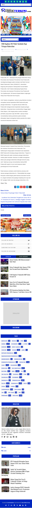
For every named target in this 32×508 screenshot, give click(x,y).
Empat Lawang (16, 347)
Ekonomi (4, 347)
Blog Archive (24, 257)
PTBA (25, 374)
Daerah (4, 344)
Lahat (3, 365)
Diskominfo (14, 344)
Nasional (4, 371)
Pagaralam (5, 377)
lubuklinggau (5, 389)
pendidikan (5, 395)
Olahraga (16, 374)
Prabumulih (14, 383)
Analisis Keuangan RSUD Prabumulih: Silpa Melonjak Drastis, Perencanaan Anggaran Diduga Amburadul (20, 490)
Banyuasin (4, 341)
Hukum (14, 350)
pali (20, 392)
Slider (4, 451)
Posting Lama (27, 216)
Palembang (15, 377)
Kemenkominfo (6, 359)
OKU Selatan (5, 374)
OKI (22, 371)
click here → (10, 434)
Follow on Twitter (16, 240)
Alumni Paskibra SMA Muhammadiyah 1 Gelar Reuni (20, 261)
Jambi (23, 350)
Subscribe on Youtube (16, 248)
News (3, 51)
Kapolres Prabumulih (7, 353)
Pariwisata (5, 380)
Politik (3, 383)
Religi (25, 383)
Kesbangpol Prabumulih (8, 362)
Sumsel (13, 386)
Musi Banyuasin (16, 368)
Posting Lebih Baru (6, 216)
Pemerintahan (16, 380)
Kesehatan (22, 362)
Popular (8, 257)
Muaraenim (14, 365)
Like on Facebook (16, 244)
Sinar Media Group (26, 503)
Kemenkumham (18, 359)
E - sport (25, 344)
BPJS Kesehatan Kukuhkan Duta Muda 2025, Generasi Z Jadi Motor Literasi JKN (20, 291)
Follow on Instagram (16, 251)
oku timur (11, 392)
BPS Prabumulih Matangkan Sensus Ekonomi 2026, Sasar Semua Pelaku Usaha (19, 464)
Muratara (4, 368)
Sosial (12, 51)
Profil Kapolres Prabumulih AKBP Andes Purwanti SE (20, 276)
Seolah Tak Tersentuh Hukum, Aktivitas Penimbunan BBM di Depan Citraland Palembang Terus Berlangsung (15, 473)
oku (3, 392)
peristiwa (7, 51)
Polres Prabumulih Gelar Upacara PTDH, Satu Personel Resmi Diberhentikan (20, 268)
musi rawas (18, 389)
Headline (4, 350)
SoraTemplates (10, 503)
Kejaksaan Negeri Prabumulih (10, 356)
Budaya (14, 341)
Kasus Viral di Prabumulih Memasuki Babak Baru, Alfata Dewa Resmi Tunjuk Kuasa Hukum (20, 284)
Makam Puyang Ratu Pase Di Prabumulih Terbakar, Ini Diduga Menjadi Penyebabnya (18, 482)
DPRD (22, 341)
